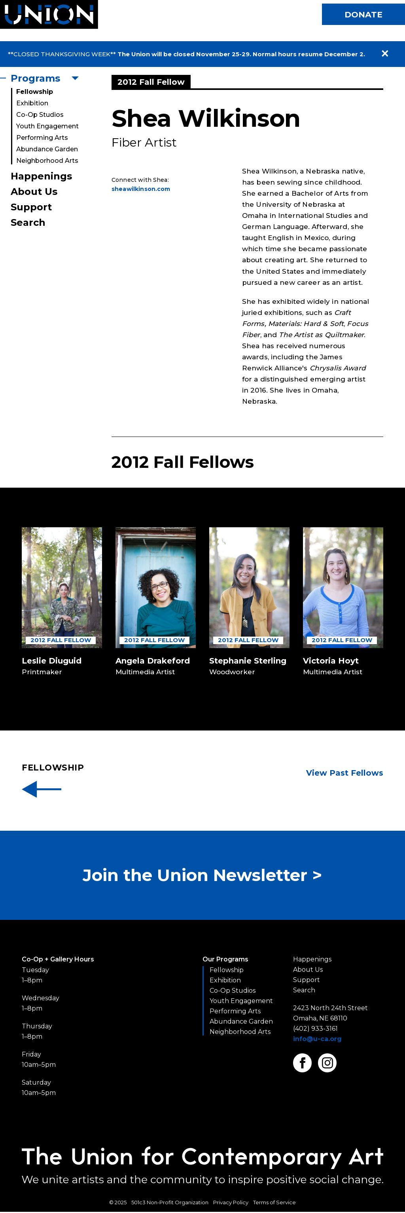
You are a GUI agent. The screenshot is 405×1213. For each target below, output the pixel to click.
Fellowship (34, 91)
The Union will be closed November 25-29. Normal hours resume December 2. (241, 54)
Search (28, 222)
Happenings (41, 176)
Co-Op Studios (40, 114)
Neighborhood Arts (47, 160)
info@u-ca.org (317, 1040)
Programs (35, 78)
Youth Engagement (47, 126)
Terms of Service (274, 1203)
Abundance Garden (47, 149)
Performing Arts (42, 137)
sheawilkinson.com (141, 189)
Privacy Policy (230, 1203)
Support (31, 207)
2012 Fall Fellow (60, 640)
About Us (34, 191)
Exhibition (32, 103)
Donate (363, 14)
